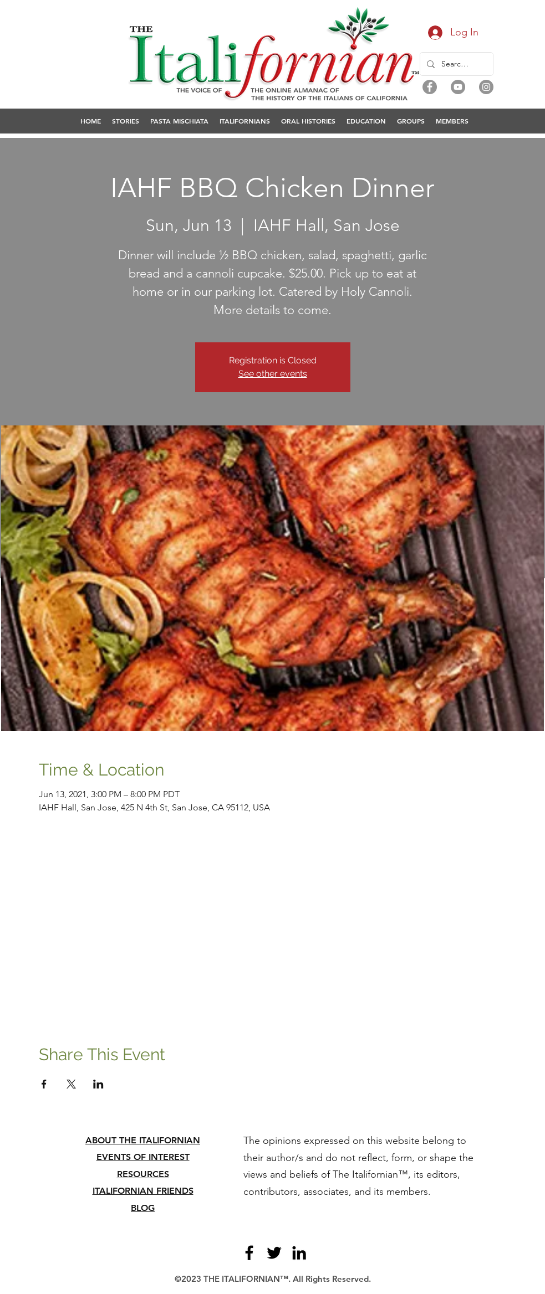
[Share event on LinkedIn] (98, 1084)
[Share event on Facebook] (44, 1084)
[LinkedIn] (299, 1252)
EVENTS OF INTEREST (143, 1157)
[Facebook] (429, 87)
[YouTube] (458, 87)
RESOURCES (143, 1174)
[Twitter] (274, 1252)
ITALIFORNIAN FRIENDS (143, 1190)
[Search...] (455, 64)
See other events (272, 373)
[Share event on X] (71, 1084)
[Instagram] (486, 87)
